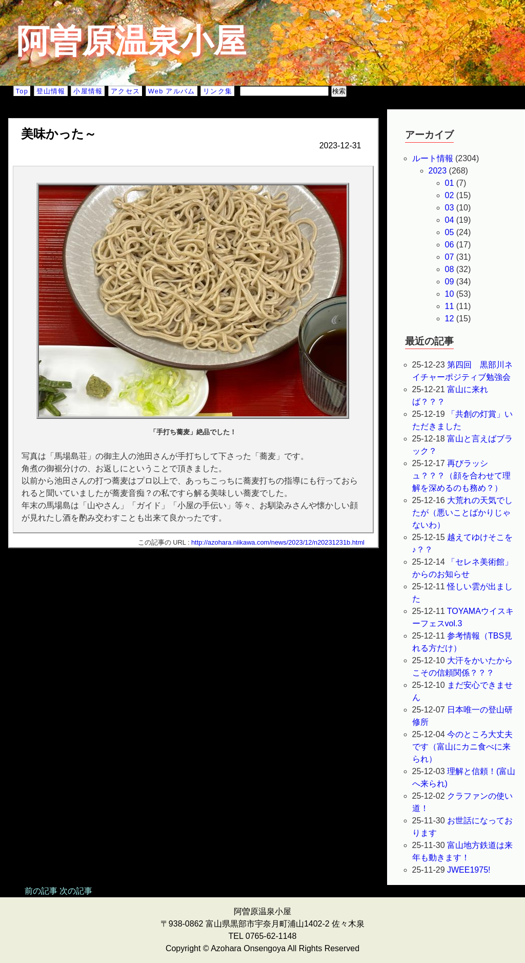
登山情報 (51, 91)
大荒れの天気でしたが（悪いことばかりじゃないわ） (462, 512)
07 (449, 257)
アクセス (125, 91)
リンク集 (217, 91)
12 (449, 318)
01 (449, 183)
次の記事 (75, 891)
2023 (438, 170)
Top (22, 91)
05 (449, 232)
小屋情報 (88, 91)
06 (449, 244)
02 (449, 195)
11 (449, 306)
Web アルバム (171, 91)
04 (449, 220)
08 (449, 269)
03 (449, 207)
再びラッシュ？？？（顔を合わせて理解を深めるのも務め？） (461, 475)
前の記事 (41, 891)
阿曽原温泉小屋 (131, 41)
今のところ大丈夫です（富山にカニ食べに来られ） (462, 746)
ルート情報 (432, 158)
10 (449, 294)
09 (449, 281)
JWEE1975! (468, 869)
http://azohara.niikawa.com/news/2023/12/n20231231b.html (278, 542)
